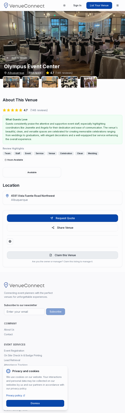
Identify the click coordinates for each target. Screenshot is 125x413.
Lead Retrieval (12, 360)
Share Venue (62, 227)
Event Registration (14, 350)
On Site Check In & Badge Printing (23, 355)
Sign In (77, 5)
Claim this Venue (62, 255)
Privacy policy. (15, 395)
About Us (9, 329)
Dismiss (35, 403)
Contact (8, 334)
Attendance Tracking (15, 364)
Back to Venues (16, 58)
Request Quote (62, 218)
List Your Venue (99, 5)
